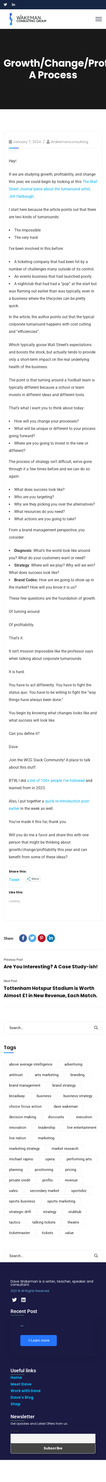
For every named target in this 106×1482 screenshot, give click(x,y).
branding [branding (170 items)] (77, 1075)
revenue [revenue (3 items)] (71, 1180)
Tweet (14, 879)
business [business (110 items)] (44, 1096)
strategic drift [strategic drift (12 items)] (20, 1212)
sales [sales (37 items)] (13, 1191)
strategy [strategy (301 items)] (49, 1212)
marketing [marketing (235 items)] (46, 1138)
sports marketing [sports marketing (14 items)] (61, 1201)
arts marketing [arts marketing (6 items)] (47, 1075)
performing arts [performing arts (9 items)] (79, 1159)
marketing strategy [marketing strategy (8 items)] (24, 1148)
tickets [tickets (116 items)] (47, 1233)
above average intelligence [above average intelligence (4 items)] (30, 1064)
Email (15, 1431)
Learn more (38, 1340)
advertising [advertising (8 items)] (73, 1064)
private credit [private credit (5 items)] (19, 1180)
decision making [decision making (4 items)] (22, 1117)
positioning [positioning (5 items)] (44, 1169)
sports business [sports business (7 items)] (22, 1201)
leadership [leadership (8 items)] (46, 1127)
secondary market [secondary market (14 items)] (44, 1191)
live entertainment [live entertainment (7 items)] (81, 1127)
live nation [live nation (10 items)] (17, 1138)
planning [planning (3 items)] (16, 1169)
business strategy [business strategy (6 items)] (77, 1096)
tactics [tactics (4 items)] (14, 1222)
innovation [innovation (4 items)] (17, 1127)
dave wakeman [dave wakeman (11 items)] (66, 1106)
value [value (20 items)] (69, 1233)
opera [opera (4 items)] (50, 1159)
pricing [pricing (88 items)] (70, 1169)
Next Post (10, 981)
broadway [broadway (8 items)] (17, 1096)
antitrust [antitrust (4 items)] (16, 1075)
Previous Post (13, 959)
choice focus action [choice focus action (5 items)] (25, 1106)
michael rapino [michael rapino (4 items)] (21, 1159)
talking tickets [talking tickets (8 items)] (44, 1222)
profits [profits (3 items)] (47, 1180)
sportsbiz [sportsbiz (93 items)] (78, 1191)
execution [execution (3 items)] (84, 1117)
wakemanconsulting (69, 141)
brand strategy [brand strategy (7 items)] (64, 1085)
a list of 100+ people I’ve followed (56, 780)
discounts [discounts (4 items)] (56, 1117)
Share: (9, 938)
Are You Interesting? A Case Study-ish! (51, 966)
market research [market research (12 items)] (65, 1148)
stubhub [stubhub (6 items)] (74, 1212)
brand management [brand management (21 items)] (24, 1085)
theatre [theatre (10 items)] (73, 1222)
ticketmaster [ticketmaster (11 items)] (19, 1233)
